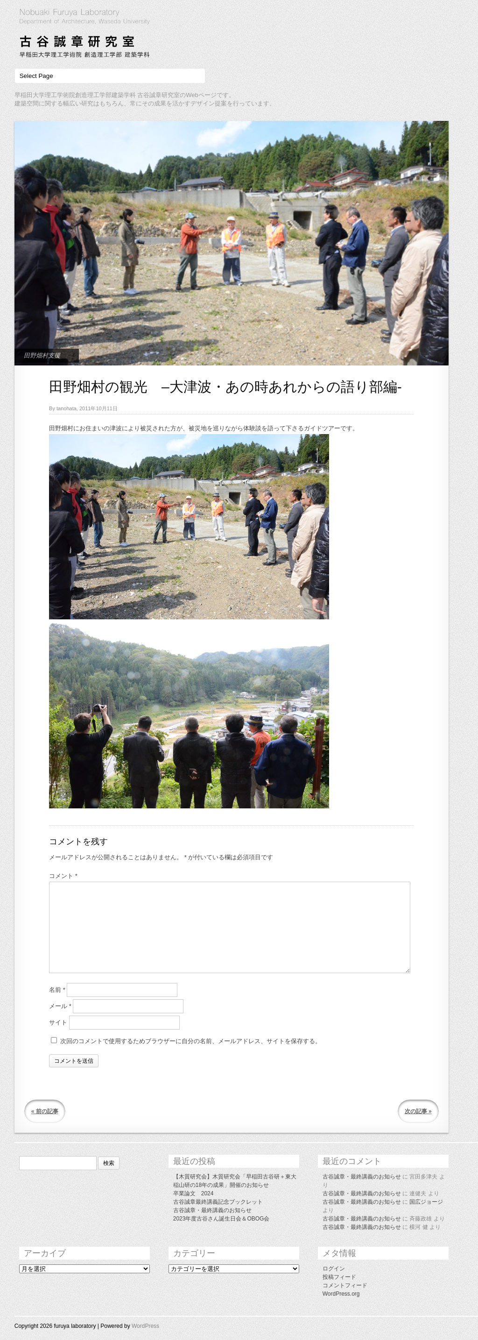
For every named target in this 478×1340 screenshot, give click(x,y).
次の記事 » (418, 1111)
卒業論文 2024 (193, 1193)
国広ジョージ (426, 1202)
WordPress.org (341, 1294)
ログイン (334, 1268)
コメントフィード (345, 1285)
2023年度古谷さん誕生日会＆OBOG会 (221, 1218)
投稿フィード (339, 1277)
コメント (63, 875)
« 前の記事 (44, 1111)
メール (60, 1006)
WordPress (145, 1326)
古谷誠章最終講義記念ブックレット (218, 1202)
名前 (57, 989)
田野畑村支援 (42, 355)
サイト (58, 1022)
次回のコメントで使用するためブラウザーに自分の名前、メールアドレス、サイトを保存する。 (190, 1041)
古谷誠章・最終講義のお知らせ (212, 1210)
